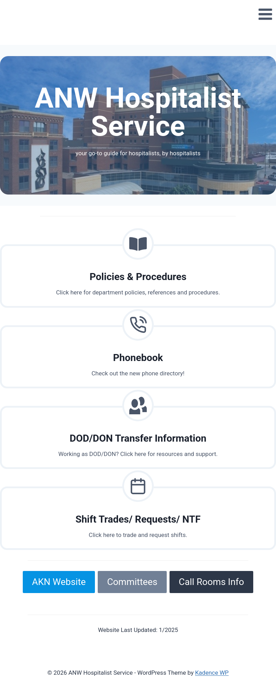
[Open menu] (265, 14)
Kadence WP (212, 672)
